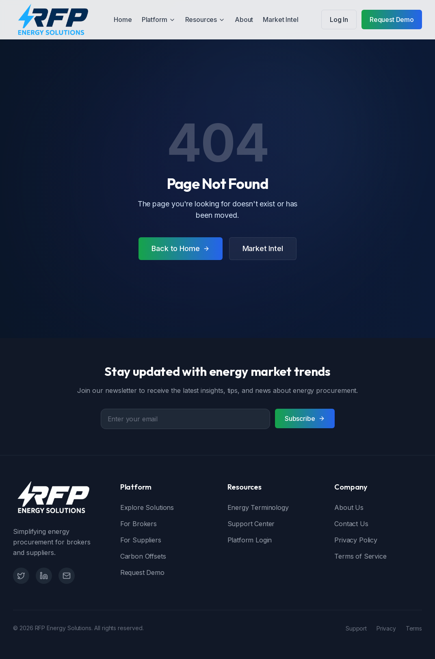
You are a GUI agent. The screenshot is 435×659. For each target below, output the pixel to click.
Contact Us (351, 524)
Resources (205, 19)
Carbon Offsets (143, 556)
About (244, 19)
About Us (349, 507)
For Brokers (138, 524)
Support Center (251, 524)
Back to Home (180, 248)
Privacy (386, 628)
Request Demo (392, 19)
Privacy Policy (355, 540)
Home (123, 19)
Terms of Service (360, 556)
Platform (158, 19)
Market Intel (280, 19)
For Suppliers (140, 540)
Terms (414, 628)
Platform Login (249, 540)
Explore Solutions (147, 507)
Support (356, 628)
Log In (339, 19)
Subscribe (305, 418)
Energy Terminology (258, 507)
